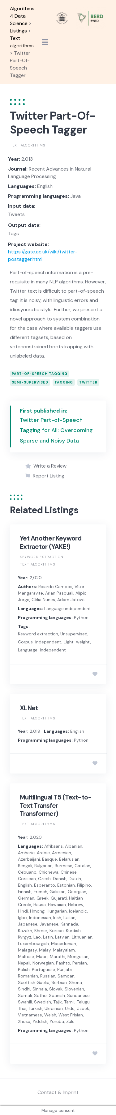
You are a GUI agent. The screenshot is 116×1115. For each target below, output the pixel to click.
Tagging (63, 382)
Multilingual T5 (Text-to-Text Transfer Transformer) (56, 805)
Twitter (88, 382)
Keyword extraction (41, 557)
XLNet (29, 708)
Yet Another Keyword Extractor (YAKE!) (50, 542)
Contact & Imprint (58, 1092)
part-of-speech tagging (39, 373)
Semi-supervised (30, 382)
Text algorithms (27, 145)
